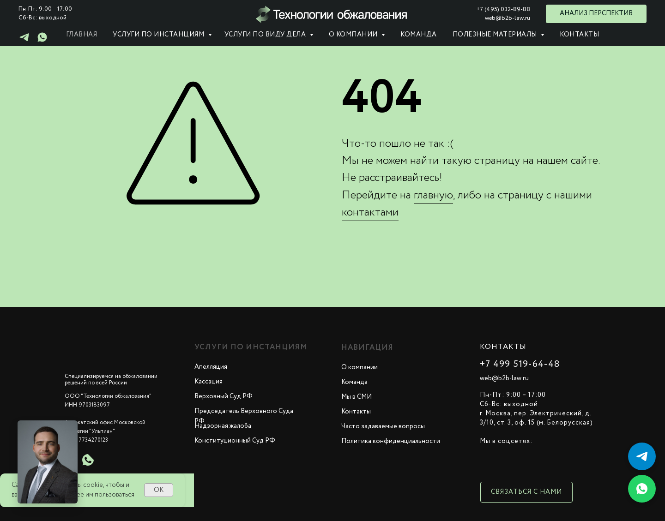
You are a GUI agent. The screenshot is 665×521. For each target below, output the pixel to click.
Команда (418, 34)
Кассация (208, 381)
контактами (370, 212)
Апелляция (210, 366)
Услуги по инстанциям (159, 34)
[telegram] (24, 40)
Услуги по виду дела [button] (266, 34)
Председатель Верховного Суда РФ (243, 416)
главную (433, 195)
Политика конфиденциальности (390, 441)
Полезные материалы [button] (496, 34)
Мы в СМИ (356, 396)
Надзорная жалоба (222, 426)
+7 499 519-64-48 (520, 364)
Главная (81, 34)
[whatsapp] (42, 40)
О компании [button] (354, 34)
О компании (359, 367)
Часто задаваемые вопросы (383, 426)
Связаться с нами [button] (526, 492)
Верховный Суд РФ (223, 396)
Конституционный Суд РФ (234, 440)
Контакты (579, 34)
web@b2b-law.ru (504, 378)
